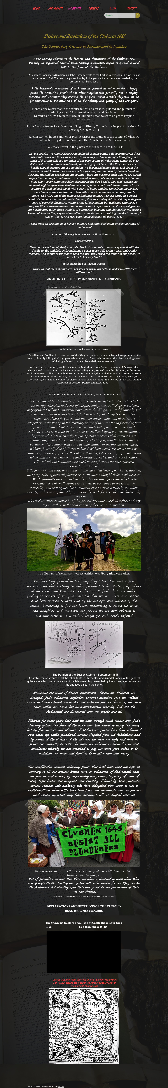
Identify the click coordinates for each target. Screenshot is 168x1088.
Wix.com (61, 1087)
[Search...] (118, 15)
